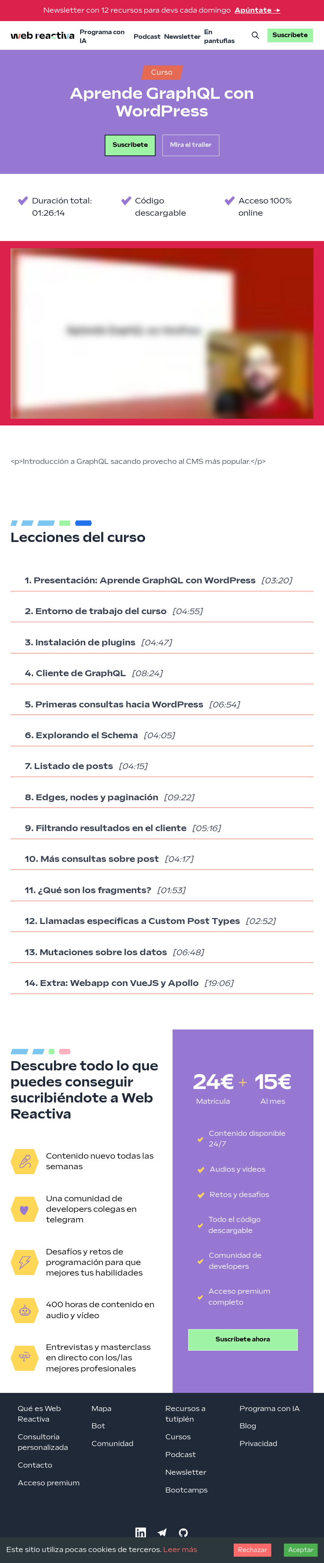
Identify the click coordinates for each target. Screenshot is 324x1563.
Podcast (147, 37)
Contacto (35, 1465)
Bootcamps (186, 1490)
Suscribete (130, 145)
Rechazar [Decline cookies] (252, 1550)
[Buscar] (255, 35)
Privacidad (258, 1444)
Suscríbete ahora (243, 1339)
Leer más (180, 1550)
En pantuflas (219, 37)
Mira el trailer (191, 145)
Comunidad (112, 1444)
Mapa (101, 1409)
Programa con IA (102, 37)
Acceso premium (49, 1483)
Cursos (178, 1437)
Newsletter (182, 37)
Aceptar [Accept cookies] (300, 1550)
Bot (98, 1426)
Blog (248, 1426)
